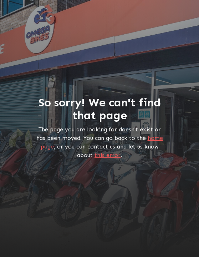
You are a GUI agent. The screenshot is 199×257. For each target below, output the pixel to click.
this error (108, 155)
